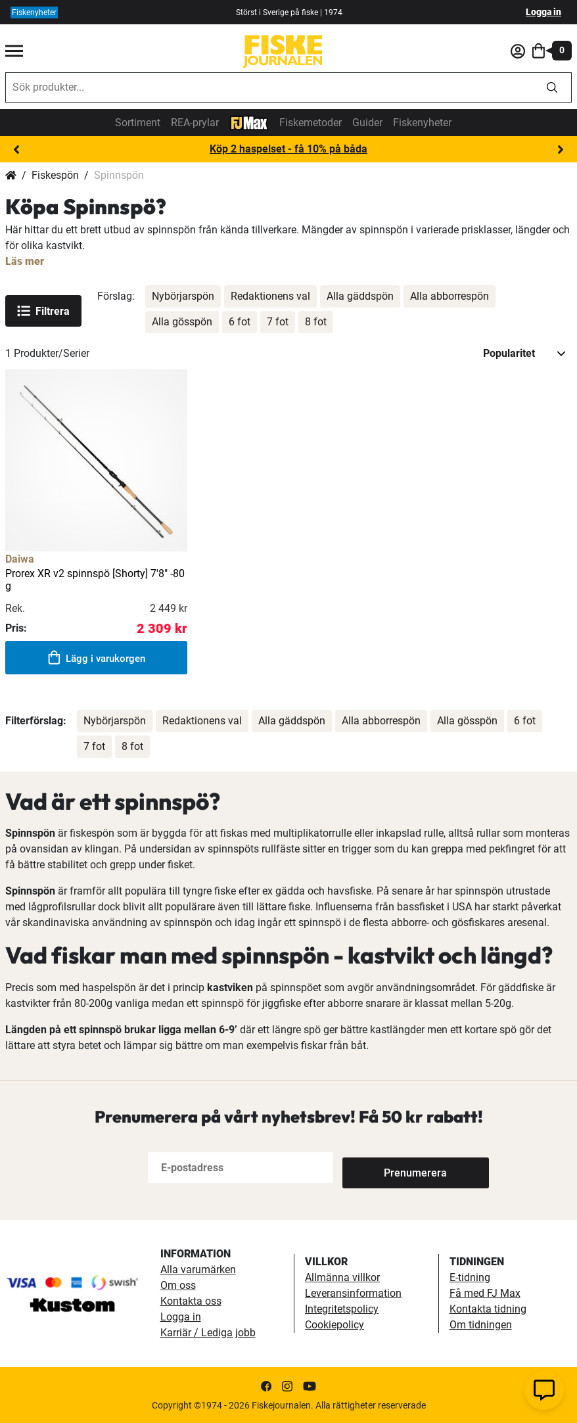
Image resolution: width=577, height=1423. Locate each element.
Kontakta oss (190, 1301)
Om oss (178, 1285)
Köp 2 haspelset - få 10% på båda (288, 149)
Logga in (543, 12)
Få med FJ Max (485, 1293)
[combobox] (269, 87)
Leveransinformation (353, 1293)
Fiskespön (55, 175)
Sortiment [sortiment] (137, 122)
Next (560, 150)
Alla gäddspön (360, 296)
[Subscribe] (385, 1167)
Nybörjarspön (183, 296)
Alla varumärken (198, 1269)
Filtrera (43, 310)
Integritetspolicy (342, 1309)
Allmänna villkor (342, 1277)
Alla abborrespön (449, 296)
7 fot (277, 321)
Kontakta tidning (488, 1309)
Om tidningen (481, 1324)
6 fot (239, 321)
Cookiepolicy (334, 1324)
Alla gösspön (182, 321)
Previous (16, 150)
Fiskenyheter (422, 122)
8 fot (316, 321)
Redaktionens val (270, 296)
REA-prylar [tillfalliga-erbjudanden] (195, 122)
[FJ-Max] (249, 122)
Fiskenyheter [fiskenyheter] (34, 12)
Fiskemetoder (310, 122)
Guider (367, 122)
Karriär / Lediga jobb (208, 1332)
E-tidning (470, 1277)
